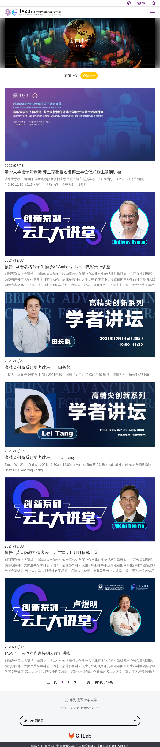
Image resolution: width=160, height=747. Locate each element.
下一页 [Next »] (85, 682)
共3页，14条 (104, 682)
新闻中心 (70, 75)
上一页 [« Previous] (52, 682)
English (139, 3)
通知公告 (89, 75)
